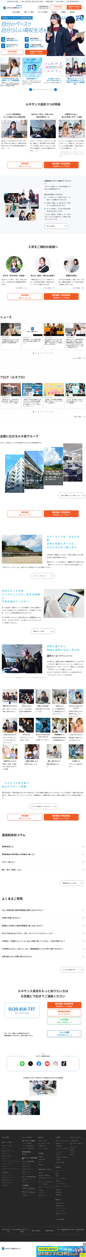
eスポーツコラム (60, 1211)
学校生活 (72, 12)
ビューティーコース (7, 1175)
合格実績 (58, 1189)
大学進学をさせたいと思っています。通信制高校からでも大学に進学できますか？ (33, 949)
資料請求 (41, 1173)
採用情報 (72, 1149)
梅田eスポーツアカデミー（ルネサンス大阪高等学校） (29, 1192)
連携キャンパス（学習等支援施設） (29, 1158)
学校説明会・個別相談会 (62, 1157)
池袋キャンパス (26, 1166)
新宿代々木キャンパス (27, 1169)
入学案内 (63, 12)
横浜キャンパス (26, 1171)
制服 (57, 1173)
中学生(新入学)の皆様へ (13, 1)
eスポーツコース (6, 1153)
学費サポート (59, 1154)
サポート (58, 1170)
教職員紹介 (58, 1194)
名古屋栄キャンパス (27, 1179)
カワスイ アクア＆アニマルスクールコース (11, 1169)
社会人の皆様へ (60, 1)
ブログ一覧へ (80, 417)
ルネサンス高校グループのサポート (43, 806)
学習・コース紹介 (29, 12)
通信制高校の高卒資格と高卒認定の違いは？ (18, 854)
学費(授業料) (59, 1146)
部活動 (57, 1175)
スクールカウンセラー (61, 1183)
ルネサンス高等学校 (27, 1143)
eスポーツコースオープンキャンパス (46, 1187)
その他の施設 (25, 1185)
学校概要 (40, 1153)
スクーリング (5, 1148)
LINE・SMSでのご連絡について (76, 1144)
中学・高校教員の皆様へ (73, 1)
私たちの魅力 (16, 12)
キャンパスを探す (43, 12)
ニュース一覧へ (79, 358)
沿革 (40, 1162)
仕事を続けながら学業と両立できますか (17, 957)
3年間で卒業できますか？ (11, 918)
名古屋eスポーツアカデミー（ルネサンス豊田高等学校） (29, 1188)
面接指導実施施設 (26, 1152)
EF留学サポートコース (7, 1177)
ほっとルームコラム (60, 1208)
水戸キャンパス (26, 1164)
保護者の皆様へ (50, 1)
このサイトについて (74, 1137)
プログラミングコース (7, 1163)
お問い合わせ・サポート (45, 1169)
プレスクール (42, 1193)
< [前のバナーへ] (30, 90)
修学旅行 (58, 1181)
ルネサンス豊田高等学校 (28, 1146)
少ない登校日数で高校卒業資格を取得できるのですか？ (23, 910)
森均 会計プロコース (7, 1182)
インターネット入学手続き (62, 1149)
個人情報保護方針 (74, 1140)
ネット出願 (58, 1152)
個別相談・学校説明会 (44, 1175)
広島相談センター (26, 1195)
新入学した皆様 (42, 1140)
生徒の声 (54, 12)
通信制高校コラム (60, 1203)
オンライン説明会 (43, 1184)
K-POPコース (5, 1158)
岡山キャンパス (26, 1174)
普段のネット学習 (43, 631)
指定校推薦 (58, 1192)
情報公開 (41, 1164)
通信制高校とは (8, 847)
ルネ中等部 (72, 1152)
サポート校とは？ (8, 862)
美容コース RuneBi (6, 1156)
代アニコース (5, 1166)
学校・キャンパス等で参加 (45, 1181)
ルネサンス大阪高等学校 (28, 1148)
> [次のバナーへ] (55, 90)
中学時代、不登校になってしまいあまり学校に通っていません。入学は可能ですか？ (33, 941)
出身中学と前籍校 (60, 1162)
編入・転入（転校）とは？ (12, 870)
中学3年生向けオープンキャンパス (46, 1178)
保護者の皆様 (42, 1146)
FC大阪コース (5, 1185)
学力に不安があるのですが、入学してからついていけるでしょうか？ (28, 933)
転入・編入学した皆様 (44, 1143)
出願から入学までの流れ (62, 1140)
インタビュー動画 (43, 1148)
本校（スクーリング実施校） (29, 1140)
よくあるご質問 (59, 1219)
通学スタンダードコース (8, 1151)
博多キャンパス (26, 1182)
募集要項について (60, 1143)
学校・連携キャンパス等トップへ (72, 495)
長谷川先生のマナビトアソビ (62, 1214)
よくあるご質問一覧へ (72, 970)
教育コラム (58, 1199)
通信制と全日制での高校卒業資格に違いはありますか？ (23, 926)
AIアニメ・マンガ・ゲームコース (10, 1161)
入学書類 (58, 1159)
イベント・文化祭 (60, 1178)
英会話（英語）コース (7, 1180)
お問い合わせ (73, 1147)
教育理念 (41, 1157)
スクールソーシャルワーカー (62, 1186)
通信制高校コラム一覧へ (72, 883)
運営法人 (72, 1154)
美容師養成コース (6, 1172)
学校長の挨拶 (42, 1159)
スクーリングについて (43, 576)
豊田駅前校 (24, 1154)
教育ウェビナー (42, 1195)
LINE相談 (41, 1190)
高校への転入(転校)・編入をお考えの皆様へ (32, 1)
